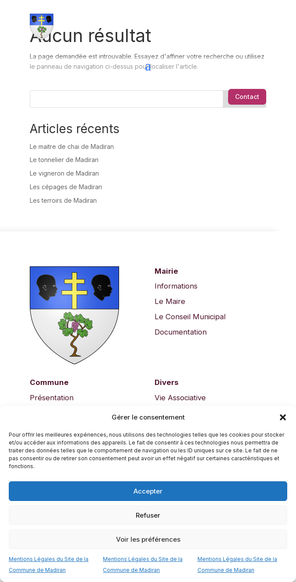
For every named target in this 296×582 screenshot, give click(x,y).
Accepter (148, 491)
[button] (282, 417)
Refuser (148, 515)
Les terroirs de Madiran (63, 200)
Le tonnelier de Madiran (64, 159)
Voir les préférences (148, 539)
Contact (247, 96)
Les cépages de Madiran (66, 186)
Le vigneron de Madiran (64, 173)
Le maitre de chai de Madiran (72, 146)
